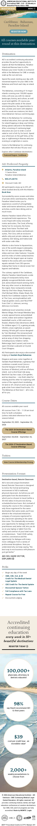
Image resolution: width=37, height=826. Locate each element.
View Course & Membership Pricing (18, 462)
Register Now (8, 9)
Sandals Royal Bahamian (20, 355)
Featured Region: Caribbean (15, 155)
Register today (17, 646)
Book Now (6, 192)
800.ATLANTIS (11, 179)
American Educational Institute (21, 1)
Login (29, 810)
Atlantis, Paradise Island (15, 170)
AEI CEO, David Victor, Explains (13, 557)
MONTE (23, 810)
